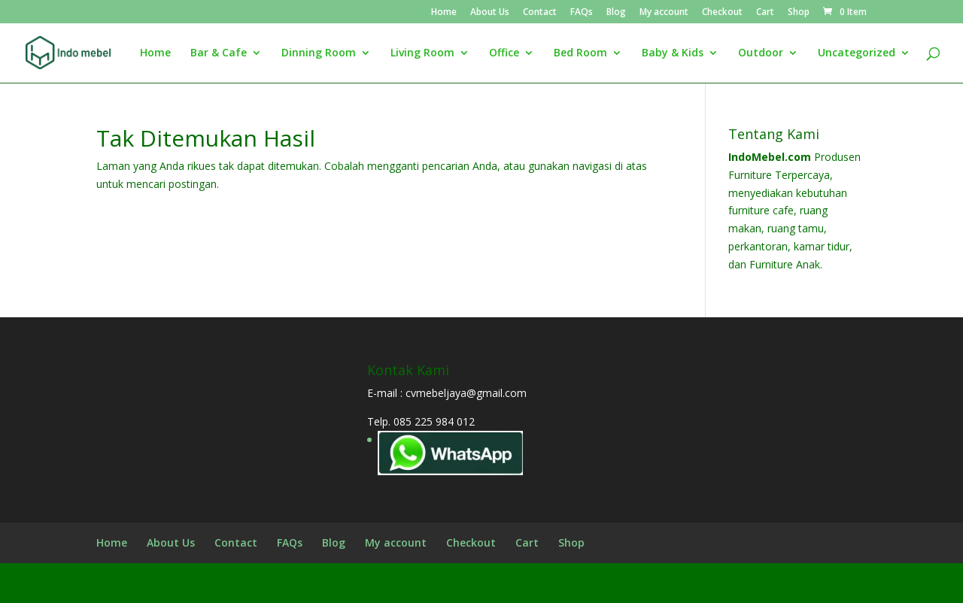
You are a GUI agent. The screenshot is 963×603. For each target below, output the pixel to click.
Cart (765, 13)
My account (663, 13)
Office (504, 53)
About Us (489, 13)
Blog (616, 13)
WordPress (369, 583)
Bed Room (580, 53)
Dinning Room (318, 53)
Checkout (722, 13)
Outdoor (760, 53)
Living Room (422, 53)
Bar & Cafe (218, 53)
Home (444, 13)
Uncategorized (856, 53)
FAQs (581, 13)
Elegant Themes (210, 583)
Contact (540, 13)
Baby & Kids (672, 53)
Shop (799, 13)
